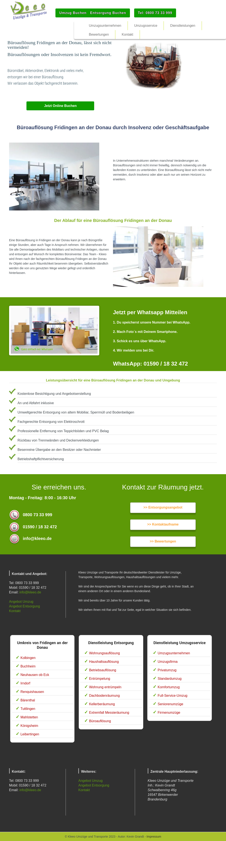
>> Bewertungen (163, 541)
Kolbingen (28, 658)
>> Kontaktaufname (163, 524)
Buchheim (28, 666)
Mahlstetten (29, 717)
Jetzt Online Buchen (60, 106)
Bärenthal (28, 700)
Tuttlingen (28, 709)
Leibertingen (30, 734)
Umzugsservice (145, 25)
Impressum (153, 836)
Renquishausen (32, 692)
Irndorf (25, 683)
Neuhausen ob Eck (35, 675)
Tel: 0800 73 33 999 (155, 13)
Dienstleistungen (182, 25)
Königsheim (29, 725)
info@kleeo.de (30, 592)
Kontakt (15, 611)
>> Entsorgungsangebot (162, 507)
